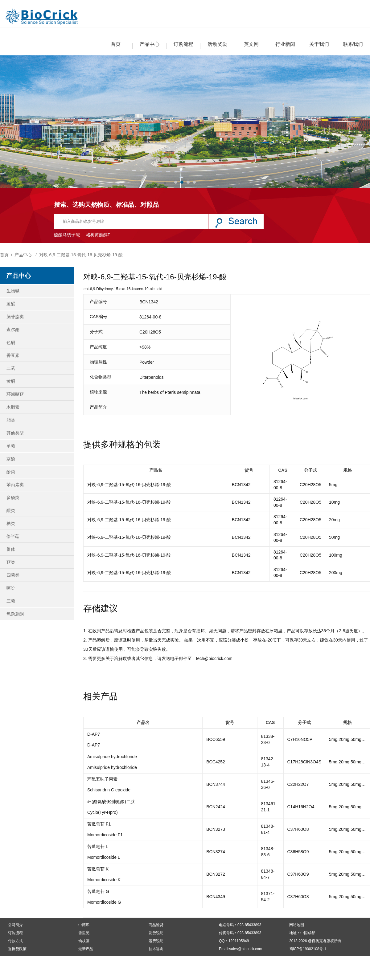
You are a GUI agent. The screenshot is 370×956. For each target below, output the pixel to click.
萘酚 (10, 458)
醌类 (10, 510)
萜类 (10, 562)
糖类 (10, 523)
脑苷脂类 (15, 316)
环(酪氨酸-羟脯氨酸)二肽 (111, 801)
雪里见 (83, 933)
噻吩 (10, 588)
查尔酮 (12, 329)
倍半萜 (12, 536)
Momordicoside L (103, 857)
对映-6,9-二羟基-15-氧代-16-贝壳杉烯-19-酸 (81, 254)
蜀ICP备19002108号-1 (307, 949)
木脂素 (12, 407)
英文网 (251, 44)
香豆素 (12, 355)
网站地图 (296, 925)
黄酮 (10, 381)
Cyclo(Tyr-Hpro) (102, 812)
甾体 (10, 549)
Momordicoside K (104, 879)
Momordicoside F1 (105, 834)
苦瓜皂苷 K (98, 868)
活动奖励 (217, 44)
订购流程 (183, 44)
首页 (116, 44)
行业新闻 (285, 44)
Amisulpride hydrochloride (112, 756)
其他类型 (15, 432)
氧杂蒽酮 (15, 613)
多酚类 (12, 497)
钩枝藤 (83, 941)
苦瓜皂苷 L (97, 846)
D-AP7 (93, 734)
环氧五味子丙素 (102, 779)
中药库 (83, 925)
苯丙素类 (15, 484)
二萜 (10, 368)
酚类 (10, 471)
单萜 (10, 445)
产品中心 (149, 44)
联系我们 (353, 44)
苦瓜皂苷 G (98, 891)
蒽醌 (10, 303)
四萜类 (12, 575)
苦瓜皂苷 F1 (99, 824)
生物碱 (12, 290)
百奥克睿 (319, 941)
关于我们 (319, 44)
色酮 (10, 342)
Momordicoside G (104, 902)
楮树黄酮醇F (98, 234)
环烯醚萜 (15, 394)
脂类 (10, 420)
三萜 (10, 600)
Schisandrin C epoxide (108, 789)
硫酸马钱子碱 (67, 234)
